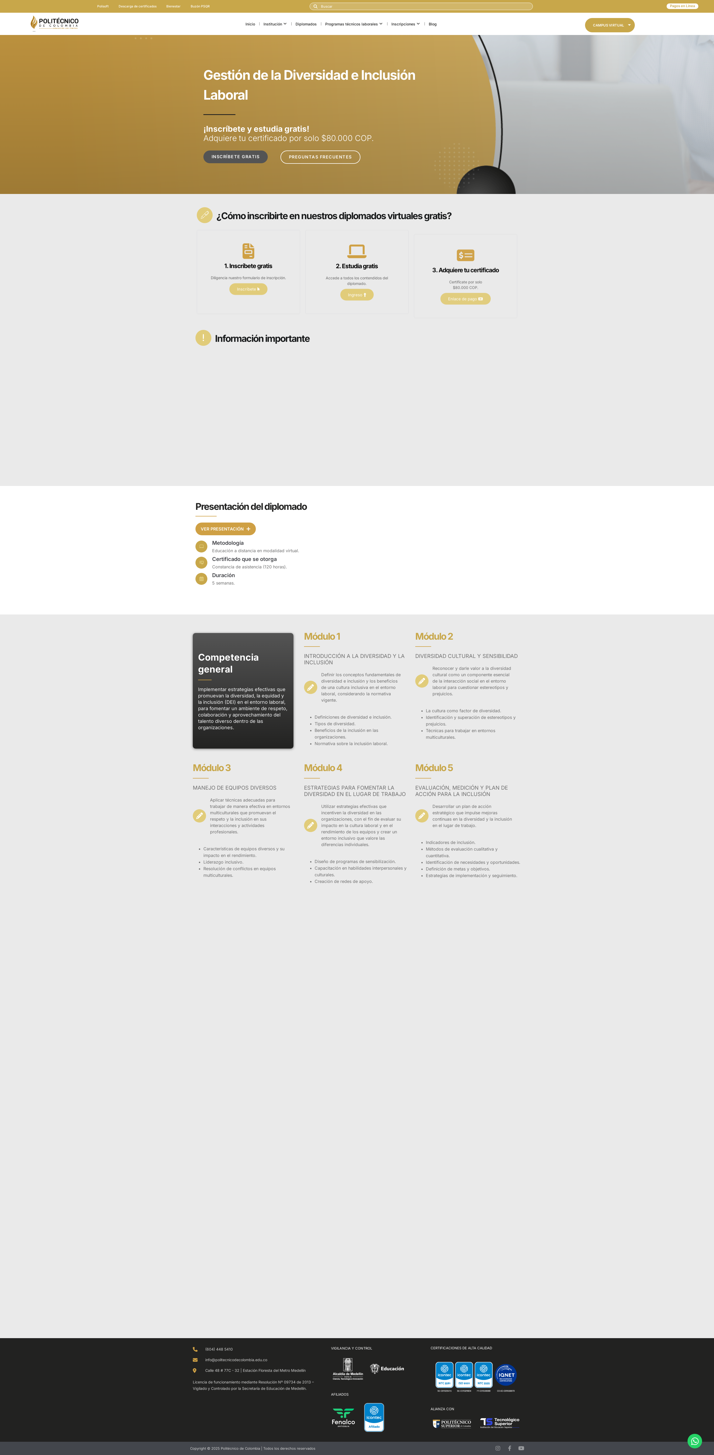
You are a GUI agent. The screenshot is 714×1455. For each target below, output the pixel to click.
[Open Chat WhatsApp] (695, 1441)
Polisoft (102, 6)
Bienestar (174, 6)
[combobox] (421, 6)
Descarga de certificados (137, 6)
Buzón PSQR (201, 6)
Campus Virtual (612, 25)
